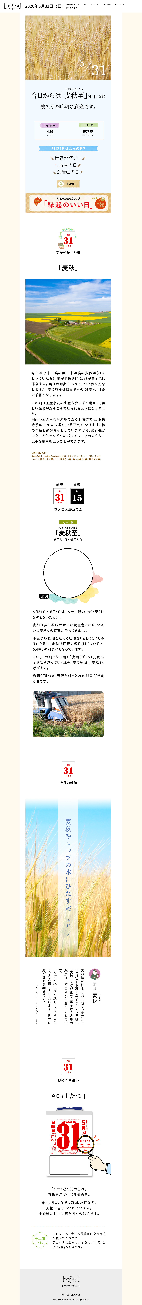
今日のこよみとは (71, 1295)
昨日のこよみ (71, 8)
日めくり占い (120, 4)
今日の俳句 (106, 4)
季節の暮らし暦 (72, 4)
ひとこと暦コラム (90, 4)
